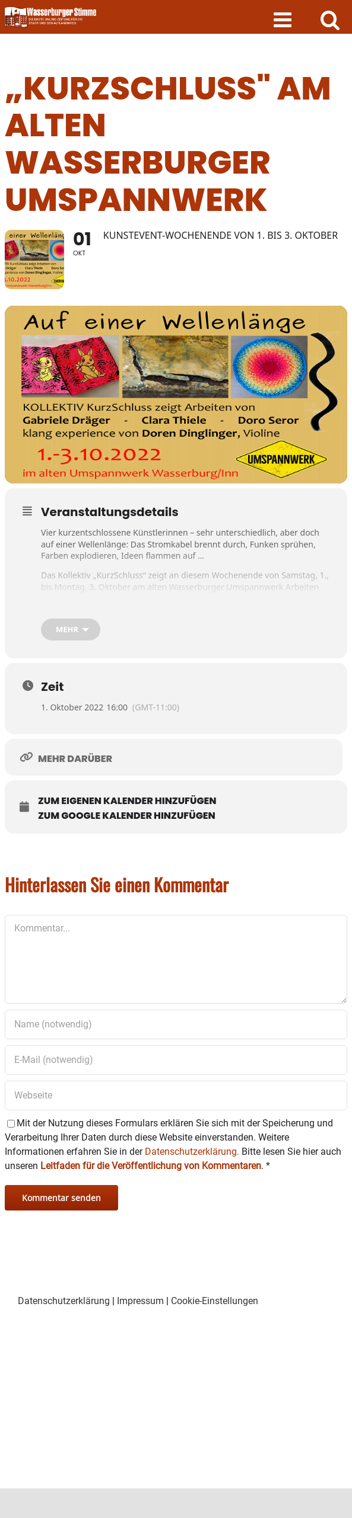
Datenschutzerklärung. (192, 1151)
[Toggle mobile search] (330, 19)
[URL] (176, 1095)
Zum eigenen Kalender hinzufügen (127, 801)
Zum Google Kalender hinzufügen (126, 816)
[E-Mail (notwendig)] (176, 1060)
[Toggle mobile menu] (284, 19)
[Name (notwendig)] (176, 1024)
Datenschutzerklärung (64, 1300)
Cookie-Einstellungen (214, 1300)
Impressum (140, 1300)
